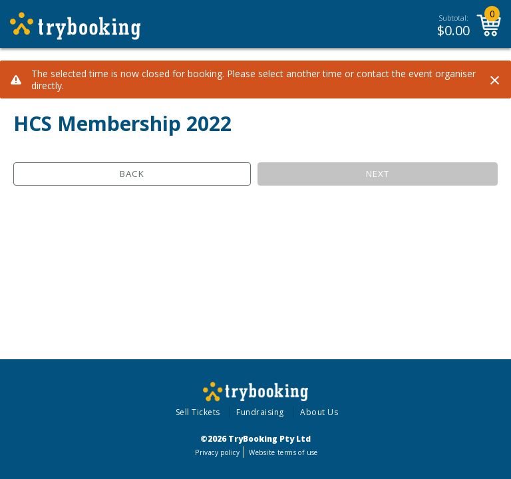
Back (132, 174)
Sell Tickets (198, 412)
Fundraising (260, 412)
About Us (319, 412)
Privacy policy (217, 452)
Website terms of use (283, 452)
